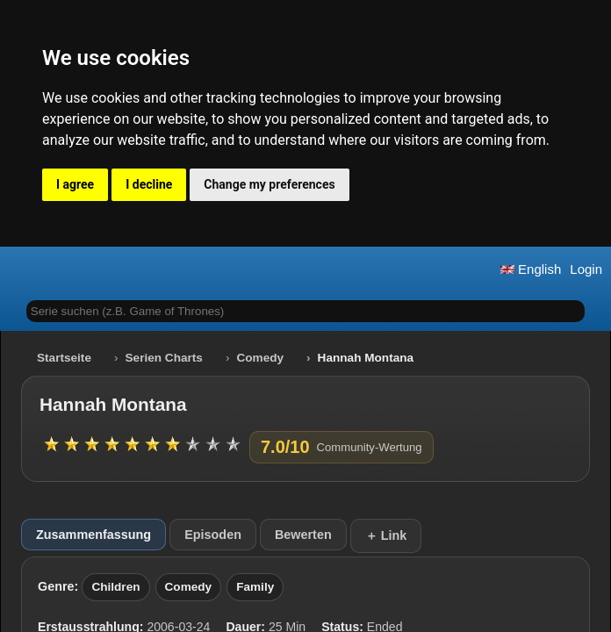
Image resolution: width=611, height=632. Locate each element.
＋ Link (386, 535)
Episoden (212, 535)
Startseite (64, 357)
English (530, 269)
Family (255, 586)
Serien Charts (164, 357)
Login (586, 269)
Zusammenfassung (93, 535)
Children (115, 586)
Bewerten (303, 535)
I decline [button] (149, 184)
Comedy (260, 357)
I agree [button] (75, 184)
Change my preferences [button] (269, 184)
